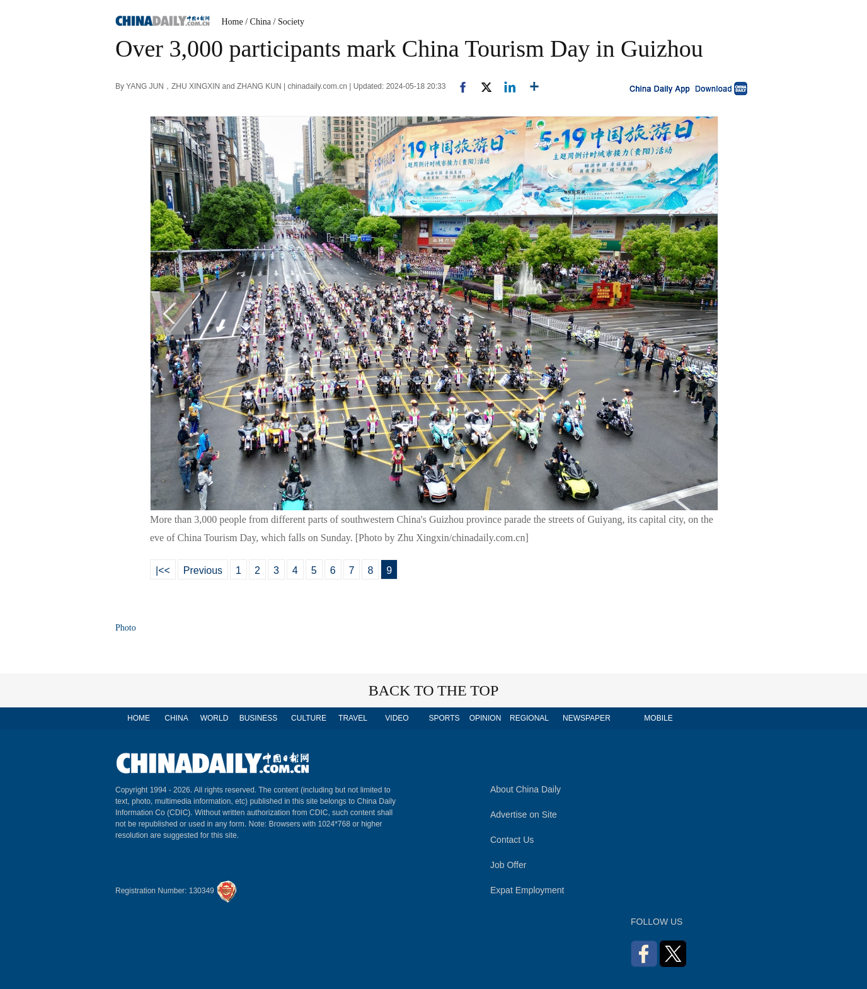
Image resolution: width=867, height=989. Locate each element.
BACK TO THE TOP (434, 690)
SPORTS (443, 718)
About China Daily (525, 789)
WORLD (214, 718)
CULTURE (308, 718)
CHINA (176, 718)
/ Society (288, 21)
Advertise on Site (523, 814)
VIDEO (396, 718)
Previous (202, 570)
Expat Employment (527, 890)
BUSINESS (258, 718)
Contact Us (512, 840)
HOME (138, 718)
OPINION (485, 718)
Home (232, 21)
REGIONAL (529, 718)
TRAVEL (352, 718)
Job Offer (508, 865)
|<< (163, 570)
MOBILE (658, 718)
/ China (258, 21)
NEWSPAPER (586, 718)
